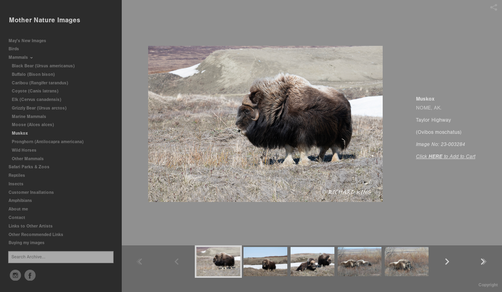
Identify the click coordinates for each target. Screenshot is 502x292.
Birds (17, 49)
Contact (17, 217)
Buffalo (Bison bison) (33, 74)
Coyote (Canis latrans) (35, 91)
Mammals (21, 57)
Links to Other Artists (31, 226)
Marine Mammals (32, 116)
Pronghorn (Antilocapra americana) (48, 141)
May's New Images (27, 40)
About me (18, 209)
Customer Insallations (31, 192)
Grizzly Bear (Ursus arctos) (39, 108)
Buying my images (27, 242)
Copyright (488, 285)
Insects (16, 184)
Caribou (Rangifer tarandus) (40, 83)
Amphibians (20, 200)
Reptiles (17, 175)
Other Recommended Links (36, 234)
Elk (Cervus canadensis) (36, 99)
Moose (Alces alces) (33, 124)
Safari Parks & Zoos (32, 167)
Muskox (20, 133)
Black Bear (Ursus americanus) (43, 66)
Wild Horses (24, 150)
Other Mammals (28, 158)
